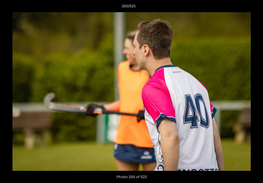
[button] (242, 7)
